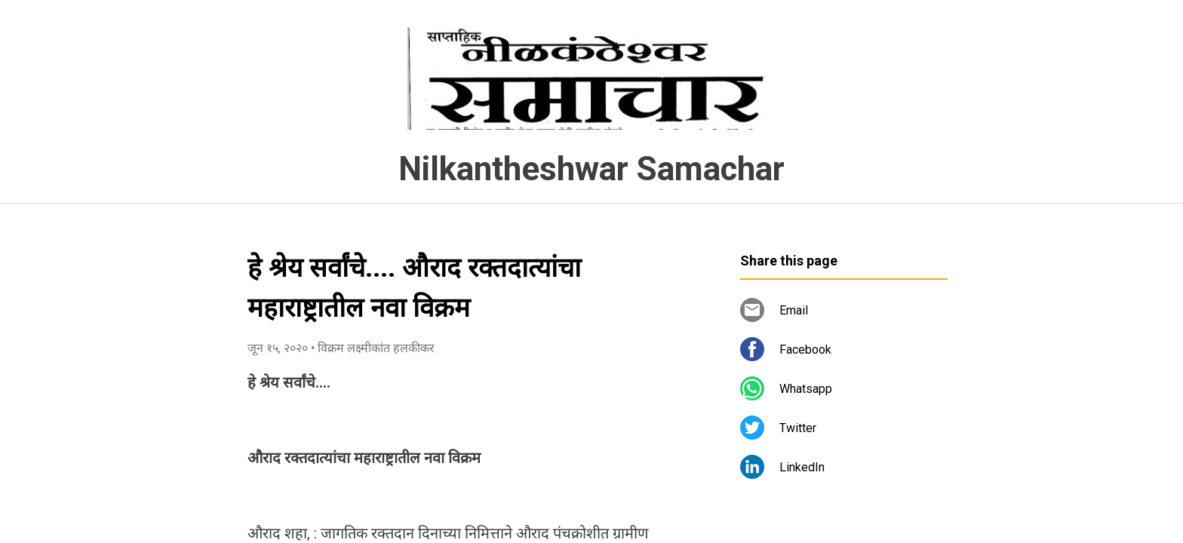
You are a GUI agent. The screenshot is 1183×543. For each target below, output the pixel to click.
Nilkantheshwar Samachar (591, 169)
